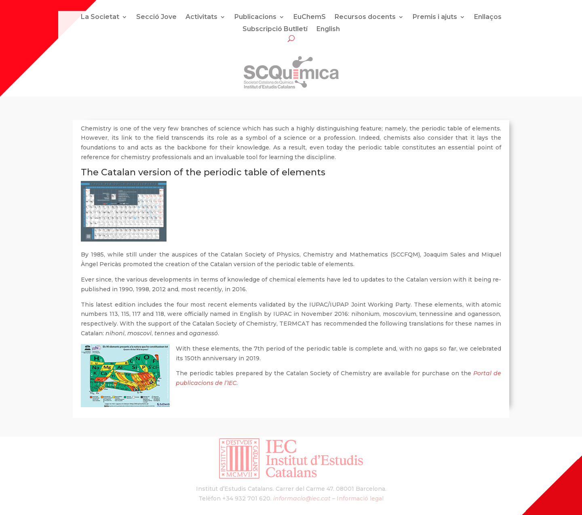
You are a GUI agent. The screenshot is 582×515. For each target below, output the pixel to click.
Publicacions (255, 17)
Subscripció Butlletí (275, 29)
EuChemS (309, 17)
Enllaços (488, 17)
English (328, 29)
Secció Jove (156, 17)
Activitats (201, 17)
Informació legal (360, 498)
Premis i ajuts (435, 17)
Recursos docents (365, 17)
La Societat (100, 17)
